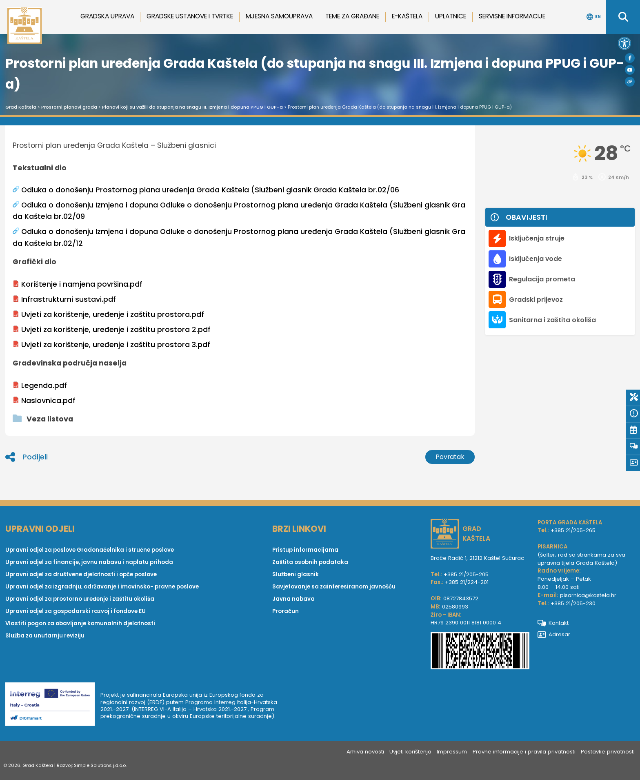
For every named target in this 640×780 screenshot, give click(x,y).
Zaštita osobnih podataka (310, 562)
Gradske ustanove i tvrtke (190, 16)
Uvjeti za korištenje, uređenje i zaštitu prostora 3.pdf (111, 345)
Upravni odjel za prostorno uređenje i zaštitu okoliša (79, 599)
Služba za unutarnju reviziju (44, 636)
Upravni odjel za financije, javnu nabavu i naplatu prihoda (89, 562)
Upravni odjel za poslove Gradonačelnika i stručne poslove (89, 550)
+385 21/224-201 (467, 582)
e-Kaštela (407, 16)
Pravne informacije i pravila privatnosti (524, 751)
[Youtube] (630, 70)
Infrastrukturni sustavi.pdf (64, 299)
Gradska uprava (107, 16)
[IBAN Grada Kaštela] (480, 652)
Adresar (554, 634)
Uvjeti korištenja (410, 751)
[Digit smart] (52, 705)
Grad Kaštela (20, 107)
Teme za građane (352, 16)
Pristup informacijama (305, 550)
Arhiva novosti (365, 751)
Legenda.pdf (40, 385)
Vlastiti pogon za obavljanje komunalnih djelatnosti (80, 623)
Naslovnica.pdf (44, 401)
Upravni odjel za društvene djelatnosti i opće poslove (81, 574)
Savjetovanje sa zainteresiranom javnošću (334, 587)
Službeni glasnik (295, 574)
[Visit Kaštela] (630, 82)
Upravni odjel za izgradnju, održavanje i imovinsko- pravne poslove (102, 587)
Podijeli (26, 457)
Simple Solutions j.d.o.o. (100, 765)
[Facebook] (630, 58)
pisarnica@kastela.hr (588, 595)
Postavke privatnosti (608, 751)
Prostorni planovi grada (69, 107)
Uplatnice (450, 16)
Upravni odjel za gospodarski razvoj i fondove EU (75, 611)
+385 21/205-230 (573, 603)
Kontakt (553, 623)
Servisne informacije (512, 16)
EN (594, 16)
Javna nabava (293, 599)
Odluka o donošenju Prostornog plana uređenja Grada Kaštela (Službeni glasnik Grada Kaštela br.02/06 (206, 190)
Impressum (452, 751)
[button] (624, 43)
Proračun (285, 611)
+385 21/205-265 (573, 530)
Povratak (450, 456)
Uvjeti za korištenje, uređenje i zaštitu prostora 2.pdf (112, 329)
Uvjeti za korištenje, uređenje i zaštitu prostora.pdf (108, 314)
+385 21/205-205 (466, 574)
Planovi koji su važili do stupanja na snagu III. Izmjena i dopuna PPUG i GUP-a (192, 107)
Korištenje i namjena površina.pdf (78, 284)
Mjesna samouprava (279, 16)
